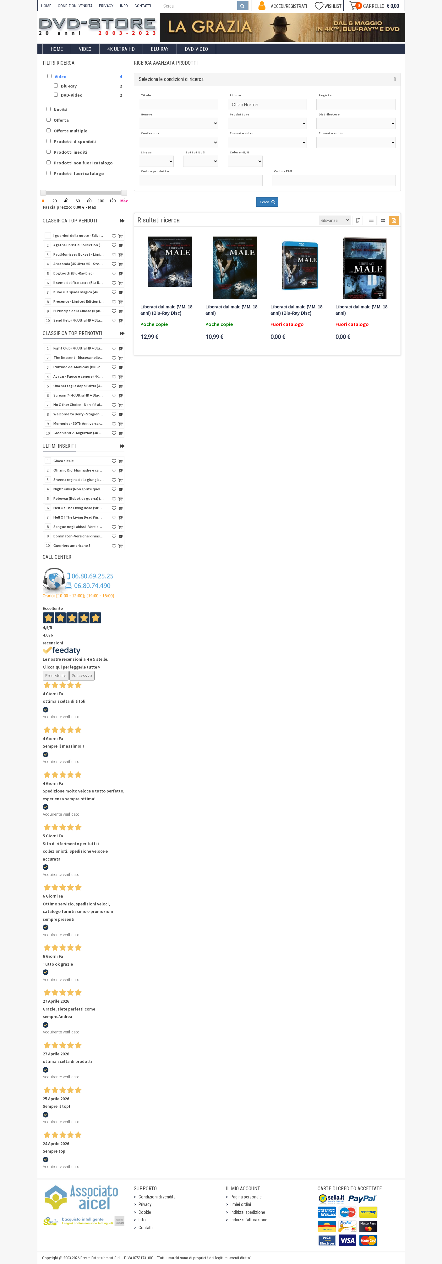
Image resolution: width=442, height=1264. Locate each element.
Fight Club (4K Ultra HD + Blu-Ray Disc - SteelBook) (78, 348)
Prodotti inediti (70, 152)
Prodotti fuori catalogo (79, 173)
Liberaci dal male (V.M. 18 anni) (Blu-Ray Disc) (166, 310)
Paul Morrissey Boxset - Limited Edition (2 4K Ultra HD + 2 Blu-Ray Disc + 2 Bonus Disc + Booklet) (78, 254)
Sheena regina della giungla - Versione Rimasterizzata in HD (78, 479)
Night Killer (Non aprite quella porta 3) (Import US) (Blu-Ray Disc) (78, 489)
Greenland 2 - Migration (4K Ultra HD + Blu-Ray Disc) (78, 432)
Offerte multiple (70, 131)
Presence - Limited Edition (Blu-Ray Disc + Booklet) (78, 301)
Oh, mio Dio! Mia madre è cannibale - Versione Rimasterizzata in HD (78, 470)
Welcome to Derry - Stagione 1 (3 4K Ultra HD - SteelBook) (78, 414)
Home (57, 49)
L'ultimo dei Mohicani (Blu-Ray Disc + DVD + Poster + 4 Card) (78, 367)
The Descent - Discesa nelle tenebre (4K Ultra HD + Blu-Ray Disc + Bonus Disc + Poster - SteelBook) (78, 357)
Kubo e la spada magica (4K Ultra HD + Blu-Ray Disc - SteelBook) (78, 292)
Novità (61, 109)
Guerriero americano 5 (71, 545)
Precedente (55, 675)
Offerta (61, 120)
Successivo (82, 675)
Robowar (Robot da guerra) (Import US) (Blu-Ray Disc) (78, 498)
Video (85, 49)
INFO (124, 5)
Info (142, 1219)
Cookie (145, 1212)
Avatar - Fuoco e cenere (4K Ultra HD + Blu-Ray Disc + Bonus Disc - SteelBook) (78, 376)
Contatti (146, 1227)
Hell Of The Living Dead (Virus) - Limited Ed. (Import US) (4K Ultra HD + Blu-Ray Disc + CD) (78, 517)
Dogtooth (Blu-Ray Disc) (73, 273)
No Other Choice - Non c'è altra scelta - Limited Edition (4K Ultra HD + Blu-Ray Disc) (78, 404)
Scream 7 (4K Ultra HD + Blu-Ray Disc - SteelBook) (78, 395)
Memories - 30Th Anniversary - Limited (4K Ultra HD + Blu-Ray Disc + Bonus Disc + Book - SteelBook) (78, 423)
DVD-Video (196, 49)
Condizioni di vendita (157, 1196)
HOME (46, 5)
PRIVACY (106, 5)
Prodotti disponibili (75, 141)
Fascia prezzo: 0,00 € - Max (69, 207)
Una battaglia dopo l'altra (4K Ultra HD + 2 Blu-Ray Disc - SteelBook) (78, 385)
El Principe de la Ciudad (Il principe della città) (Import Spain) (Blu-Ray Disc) (78, 310)
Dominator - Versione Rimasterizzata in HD (78, 536)
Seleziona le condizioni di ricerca (171, 79)
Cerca (267, 202)
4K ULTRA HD (121, 49)
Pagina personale (246, 1196)
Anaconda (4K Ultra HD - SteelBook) (78, 263)
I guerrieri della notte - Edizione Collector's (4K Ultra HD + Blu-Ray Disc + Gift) (78, 235)
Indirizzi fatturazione (249, 1219)
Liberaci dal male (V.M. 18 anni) (231, 310)
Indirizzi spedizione (248, 1212)
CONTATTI (142, 5)
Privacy (145, 1204)
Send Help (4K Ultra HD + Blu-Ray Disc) (78, 320)
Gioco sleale (63, 460)
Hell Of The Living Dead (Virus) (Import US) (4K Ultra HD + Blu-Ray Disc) (78, 507)
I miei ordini (241, 1204)
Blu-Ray (160, 49)
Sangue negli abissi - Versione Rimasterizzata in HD (78, 526)
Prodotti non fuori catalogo (83, 163)
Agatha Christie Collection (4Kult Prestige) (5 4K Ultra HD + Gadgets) (78, 245)
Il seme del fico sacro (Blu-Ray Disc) (78, 282)
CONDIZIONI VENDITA (75, 5)
